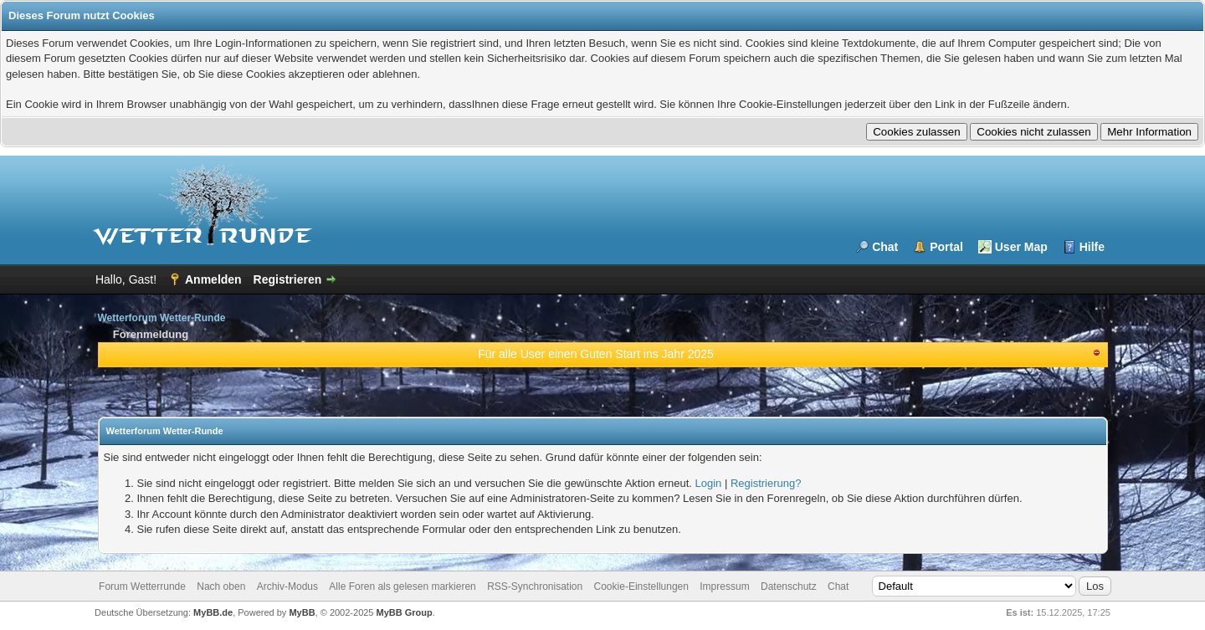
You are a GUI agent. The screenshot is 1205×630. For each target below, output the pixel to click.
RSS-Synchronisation (534, 586)
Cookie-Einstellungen (641, 586)
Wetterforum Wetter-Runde (162, 318)
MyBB (302, 612)
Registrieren (288, 279)
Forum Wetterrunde (142, 586)
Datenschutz (789, 586)
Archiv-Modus (287, 586)
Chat (885, 247)
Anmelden (213, 279)
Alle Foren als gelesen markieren (402, 586)
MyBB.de (213, 612)
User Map (1021, 247)
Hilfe (1092, 247)
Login (708, 483)
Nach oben (221, 586)
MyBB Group (405, 612)
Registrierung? (766, 483)
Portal (946, 247)
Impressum (724, 586)
